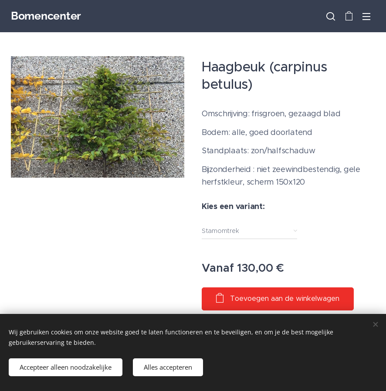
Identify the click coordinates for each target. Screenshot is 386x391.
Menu (366, 16)
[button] (330, 16)
